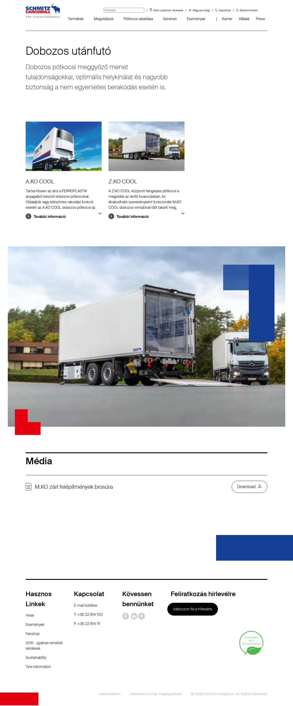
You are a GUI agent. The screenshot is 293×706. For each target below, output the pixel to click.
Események (196, 18)
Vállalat (244, 18)
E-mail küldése (85, 606)
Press (260, 18)
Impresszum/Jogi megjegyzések (156, 694)
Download (246, 487)
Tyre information (38, 667)
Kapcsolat (225, 10)
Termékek (76, 18)
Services (170, 18)
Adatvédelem (110, 694)
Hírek (30, 616)
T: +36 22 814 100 (88, 615)
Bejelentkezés (249, 10)
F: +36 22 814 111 (87, 624)
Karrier (227, 18)
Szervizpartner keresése (168, 10)
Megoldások (104, 18)
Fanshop (32, 634)
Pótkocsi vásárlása (138, 18)
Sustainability (36, 658)
